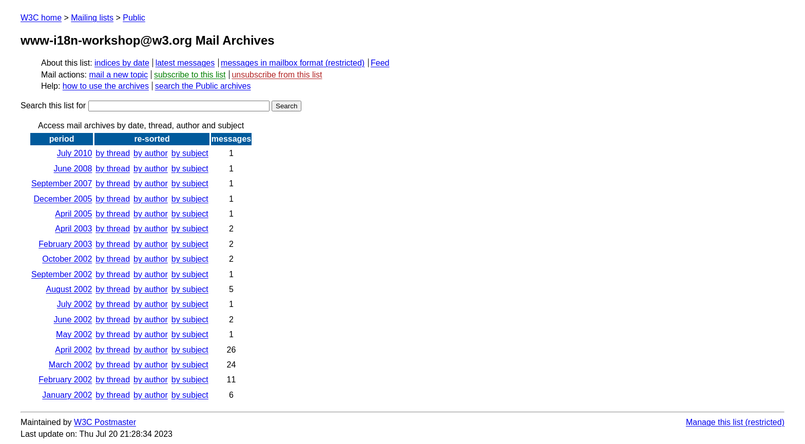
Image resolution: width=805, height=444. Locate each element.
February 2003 (65, 244)
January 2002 (67, 395)
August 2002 (69, 289)
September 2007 (61, 183)
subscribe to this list (190, 74)
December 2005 (62, 199)
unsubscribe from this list (277, 74)
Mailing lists (92, 17)
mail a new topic (118, 74)
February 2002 (65, 379)
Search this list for (145, 105)
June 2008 (73, 168)
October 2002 (67, 259)
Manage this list (714, 422)
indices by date (121, 63)
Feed (380, 63)
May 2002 (74, 334)
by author (150, 153)
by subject (189, 153)
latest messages (185, 63)
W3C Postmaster (105, 422)
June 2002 (73, 319)
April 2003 (73, 228)
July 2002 (74, 304)
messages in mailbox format (272, 63)
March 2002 (70, 364)
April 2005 (73, 213)
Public (134, 17)
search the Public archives (203, 86)
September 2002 (61, 274)
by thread (112, 153)
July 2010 (74, 153)
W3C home (41, 17)
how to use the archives (106, 86)
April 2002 (73, 349)
